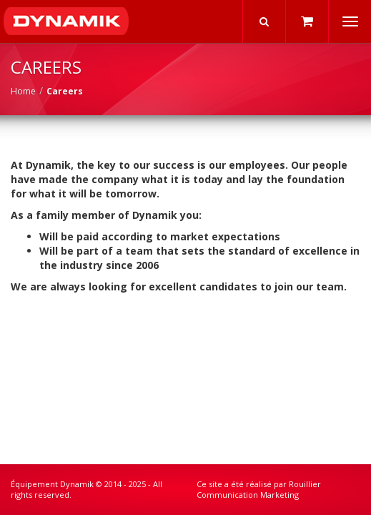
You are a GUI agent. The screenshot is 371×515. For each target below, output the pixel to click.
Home (23, 91)
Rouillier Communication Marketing (259, 490)
